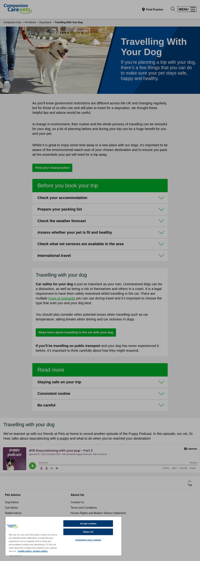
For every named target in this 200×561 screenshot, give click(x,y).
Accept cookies (88, 523)
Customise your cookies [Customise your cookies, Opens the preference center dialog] (88, 540)
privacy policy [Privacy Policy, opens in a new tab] (40, 551)
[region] (63, 536)
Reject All (88, 532)
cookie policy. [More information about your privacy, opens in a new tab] (25, 551)
